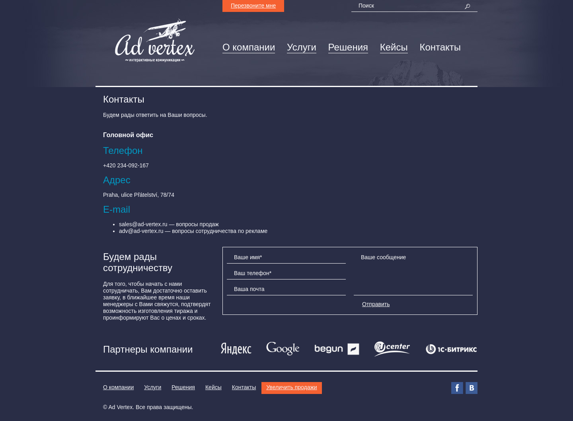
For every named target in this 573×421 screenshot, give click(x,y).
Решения (348, 47)
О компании (248, 47)
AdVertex (155, 40)
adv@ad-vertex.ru (141, 231)
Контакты (440, 47)
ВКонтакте (471, 388)
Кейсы (394, 47)
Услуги (301, 47)
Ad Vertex (120, 407)
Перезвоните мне (253, 5)
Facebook (457, 388)
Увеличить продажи (291, 387)
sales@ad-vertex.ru (143, 224)
